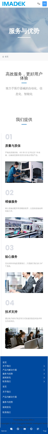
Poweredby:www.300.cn (24, 420)
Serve (4, 430)
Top (44, 430)
